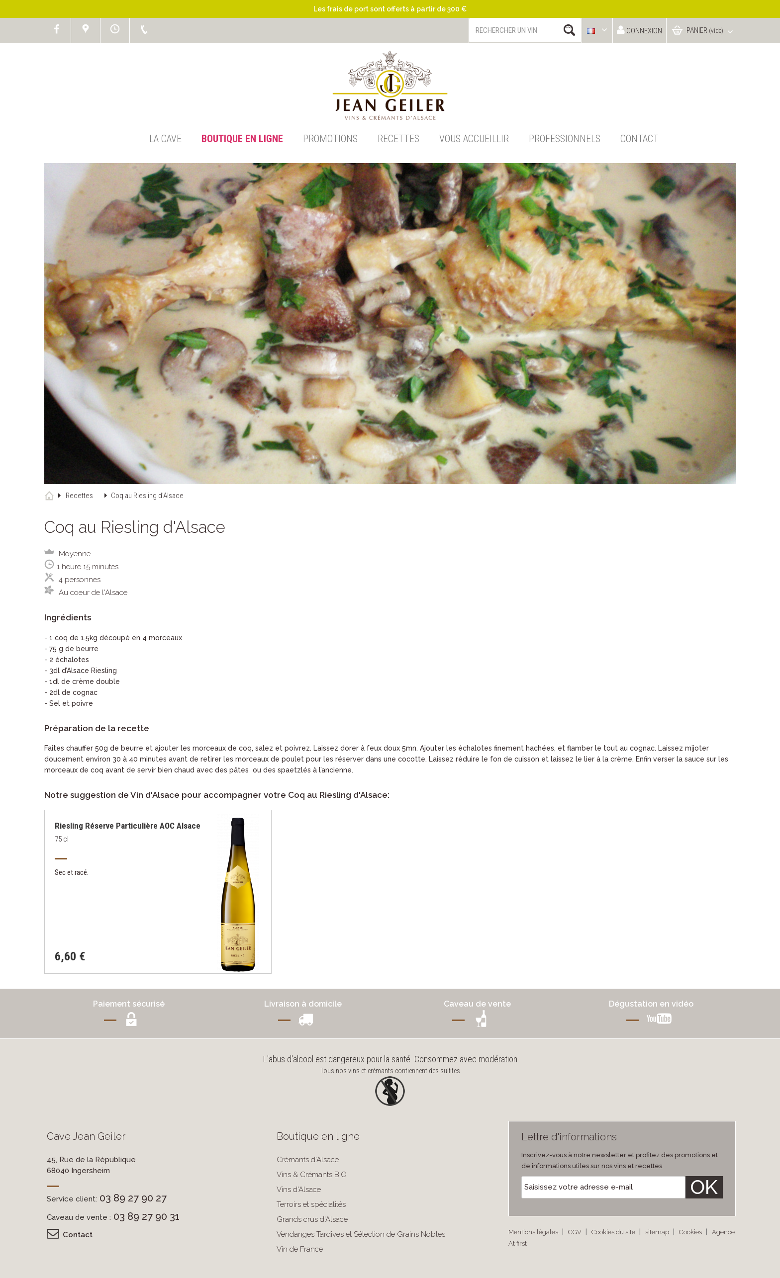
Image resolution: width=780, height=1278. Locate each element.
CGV (575, 1232)
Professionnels (564, 139)
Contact (639, 139)
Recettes (398, 139)
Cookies (691, 1232)
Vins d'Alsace (299, 1189)
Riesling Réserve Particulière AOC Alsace (127, 826)
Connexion (639, 30)
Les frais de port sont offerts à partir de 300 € (390, 9)
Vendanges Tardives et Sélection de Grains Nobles (361, 1234)
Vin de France (300, 1249)
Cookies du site (614, 1232)
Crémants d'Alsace (308, 1159)
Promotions (330, 139)
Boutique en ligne (242, 139)
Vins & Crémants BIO (312, 1174)
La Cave (165, 139)
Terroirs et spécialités (311, 1204)
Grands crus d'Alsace (312, 1219)
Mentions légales (534, 1232)
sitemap (658, 1232)
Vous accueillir (474, 139)
